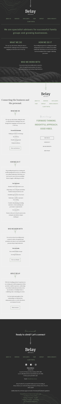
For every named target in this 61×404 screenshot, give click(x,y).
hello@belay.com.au (32, 379)
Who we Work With (47, 146)
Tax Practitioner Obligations (30, 401)
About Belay (47, 150)
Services (17, 19)
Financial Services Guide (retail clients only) (30, 394)
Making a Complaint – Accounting (30, 399)
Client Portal (31, 21)
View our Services (15, 148)
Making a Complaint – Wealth (30, 398)
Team (34, 19)
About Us (8, 19)
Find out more (15, 307)
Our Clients (26, 19)
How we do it (47, 142)
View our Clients (15, 259)
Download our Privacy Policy (30, 396)
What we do (47, 138)
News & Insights (52, 19)
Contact (41, 19)
